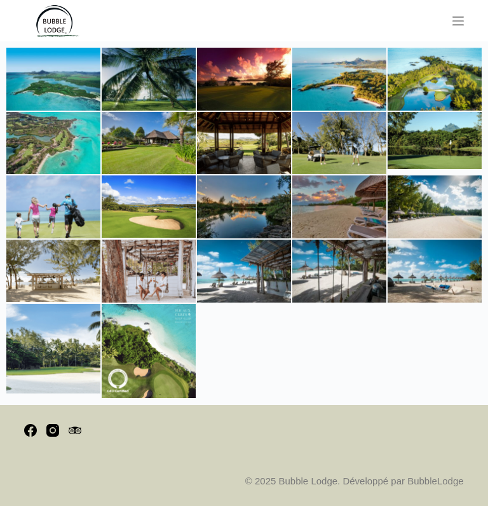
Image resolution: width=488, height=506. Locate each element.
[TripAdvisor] (75, 430)
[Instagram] (52, 430)
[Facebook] (30, 430)
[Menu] (458, 21)
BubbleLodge (435, 480)
